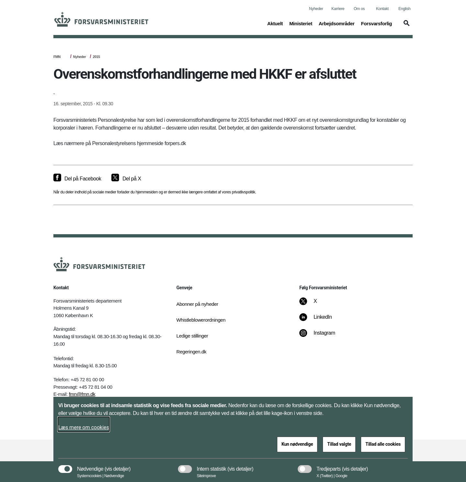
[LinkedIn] (320, 320)
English (404, 8)
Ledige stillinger (192, 336)
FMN (57, 57)
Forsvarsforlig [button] (376, 23)
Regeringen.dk (191, 351)
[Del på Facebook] (77, 179)
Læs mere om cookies (83, 427)
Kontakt (382, 8)
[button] (405, 26)
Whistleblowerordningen (201, 320)
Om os (359, 8)
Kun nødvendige (297, 444)
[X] (315, 304)
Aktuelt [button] (275, 23)
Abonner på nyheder (197, 304)
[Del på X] (126, 179)
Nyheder (316, 8)
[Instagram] (321, 336)
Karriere (337, 8)
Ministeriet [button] (300, 23)
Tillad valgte (339, 444)
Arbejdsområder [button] (337, 23)
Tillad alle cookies (383, 444)
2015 (96, 57)
